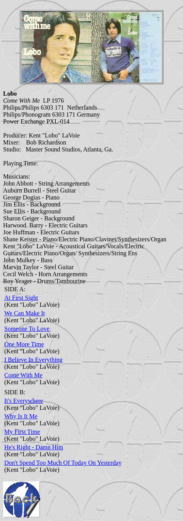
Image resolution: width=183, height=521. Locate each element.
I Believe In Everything (33, 359)
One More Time (24, 344)
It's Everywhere (23, 400)
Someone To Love (27, 328)
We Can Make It (24, 313)
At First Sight (21, 297)
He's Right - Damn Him (33, 447)
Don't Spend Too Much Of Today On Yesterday (62, 462)
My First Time (22, 431)
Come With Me (23, 375)
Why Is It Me (21, 416)
